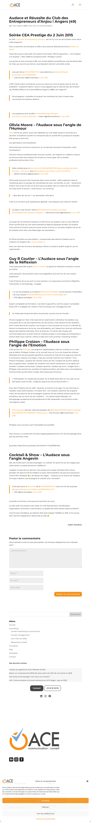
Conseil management (20, 635)
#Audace (31, 213)
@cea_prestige (63, 168)
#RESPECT (32, 413)
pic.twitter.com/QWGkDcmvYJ (41, 489)
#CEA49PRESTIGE (31, 72)
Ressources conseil (19, 642)
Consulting (13, 628)
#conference (35, 168)
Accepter (45, 800)
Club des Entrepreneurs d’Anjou (31, 39)
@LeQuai (57, 72)
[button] (87, 781)
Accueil (12, 625)
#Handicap (41, 413)
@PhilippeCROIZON (58, 410)
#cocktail (32, 486)
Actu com (32, 26)
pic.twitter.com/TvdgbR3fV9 (24, 75)
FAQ (11, 649)
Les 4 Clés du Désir (19, 639)
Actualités (13, 653)
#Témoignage (18, 410)
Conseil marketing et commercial (25, 631)
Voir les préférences (45, 813)
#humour (25, 171)
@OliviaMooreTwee (45, 210)
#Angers (64, 72)
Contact (12, 657)
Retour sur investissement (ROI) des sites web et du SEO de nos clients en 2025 (40, 673)
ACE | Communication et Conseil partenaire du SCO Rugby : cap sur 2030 (38, 680)
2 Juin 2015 (43, 78)
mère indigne (37, 242)
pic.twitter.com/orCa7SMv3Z (24, 116)
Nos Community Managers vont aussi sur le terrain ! (29, 677)
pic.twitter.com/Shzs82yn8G (55, 295)
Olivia (11, 133)
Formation (13, 646)
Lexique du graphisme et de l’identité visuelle (27, 669)
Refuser (45, 807)
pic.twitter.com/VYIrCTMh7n (58, 171)
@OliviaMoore (40, 171)
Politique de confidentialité (45, 819)
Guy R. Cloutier (39, 266)
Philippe (26, 349)
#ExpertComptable (50, 292)
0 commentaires (45, 26)
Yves (14, 26)
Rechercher (76, 614)
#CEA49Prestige (43, 114)
